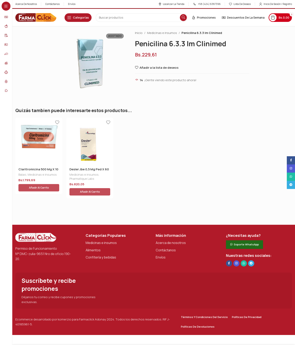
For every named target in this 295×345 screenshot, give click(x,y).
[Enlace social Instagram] (236, 254)
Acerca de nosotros (171, 233)
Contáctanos (166, 240)
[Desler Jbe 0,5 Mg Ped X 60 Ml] (89, 141)
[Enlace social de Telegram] (251, 254)
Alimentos (93, 240)
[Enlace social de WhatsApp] (244, 254)
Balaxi (22, 174)
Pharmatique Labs (81, 179)
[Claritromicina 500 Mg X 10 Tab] (38, 141)
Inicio (139, 33)
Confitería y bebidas (101, 248)
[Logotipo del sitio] (35, 17)
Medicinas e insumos (162, 33)
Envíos (161, 248)
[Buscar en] (142, 17)
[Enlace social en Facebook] (229, 254)
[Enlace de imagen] (35, 228)
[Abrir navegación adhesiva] (78, 17)
